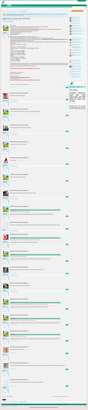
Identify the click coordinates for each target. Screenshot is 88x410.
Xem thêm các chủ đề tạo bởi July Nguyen (19, 84)
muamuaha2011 (5, 197)
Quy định (85, 405)
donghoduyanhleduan (75, 31)
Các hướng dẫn (19, 5)
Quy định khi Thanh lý (49, 14)
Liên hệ (29, 5)
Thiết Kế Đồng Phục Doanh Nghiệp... (77, 68)
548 (8, 293)
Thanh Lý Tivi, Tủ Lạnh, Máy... (76, 17)
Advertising (24, 5)
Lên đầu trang (83, 404)
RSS (85, 404)
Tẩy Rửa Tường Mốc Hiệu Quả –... (76, 44)
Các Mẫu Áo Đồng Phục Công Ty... (76, 76)
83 (8, 295)
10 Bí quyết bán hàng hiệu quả (17, 15)
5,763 (8, 247)
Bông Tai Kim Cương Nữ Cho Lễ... (76, 73)
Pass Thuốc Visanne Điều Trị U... (76, 25)
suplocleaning (74, 42)
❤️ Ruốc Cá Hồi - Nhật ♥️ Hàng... (76, 54)
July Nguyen (5, 32)
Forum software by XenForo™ (9, 405)
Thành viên (13, 5)
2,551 (8, 357)
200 (8, 103)
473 (8, 119)
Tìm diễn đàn (4, 6)
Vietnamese (8, 404)
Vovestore (73, 61)
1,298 (8, 136)
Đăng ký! (77, 10)
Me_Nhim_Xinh (5, 100)
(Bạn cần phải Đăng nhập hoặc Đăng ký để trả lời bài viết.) (60, 396)
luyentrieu (4, 132)
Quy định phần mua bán (39, 14)
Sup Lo (4, 229)
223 (8, 359)
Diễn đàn (9, 5)
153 (8, 279)
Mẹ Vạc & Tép (5, 164)
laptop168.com (74, 28)
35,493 (8, 245)
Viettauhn (73, 18)
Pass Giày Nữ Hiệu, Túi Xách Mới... (77, 39)
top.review (73, 74)
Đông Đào (4, 290)
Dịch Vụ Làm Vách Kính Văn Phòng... (77, 33)
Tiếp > (12, 21)
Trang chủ (4, 5)
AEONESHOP (74, 66)
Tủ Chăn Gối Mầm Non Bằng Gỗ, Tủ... (77, 30)
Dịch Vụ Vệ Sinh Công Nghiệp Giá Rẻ (77, 41)
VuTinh (73, 23)
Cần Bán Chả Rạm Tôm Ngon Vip (76, 63)
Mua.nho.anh (5, 241)
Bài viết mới (8, 6)
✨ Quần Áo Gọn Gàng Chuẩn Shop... (77, 49)
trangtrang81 (73, 55)
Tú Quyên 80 (5, 386)
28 (8, 105)
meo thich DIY (5, 274)
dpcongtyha (73, 69)
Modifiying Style (4, 404)
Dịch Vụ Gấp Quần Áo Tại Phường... (77, 52)
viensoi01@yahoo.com (17, 78)
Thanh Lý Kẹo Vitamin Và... (75, 22)
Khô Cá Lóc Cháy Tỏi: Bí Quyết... (76, 60)
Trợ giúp (76, 404)
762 (8, 277)
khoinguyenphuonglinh (75, 47)
